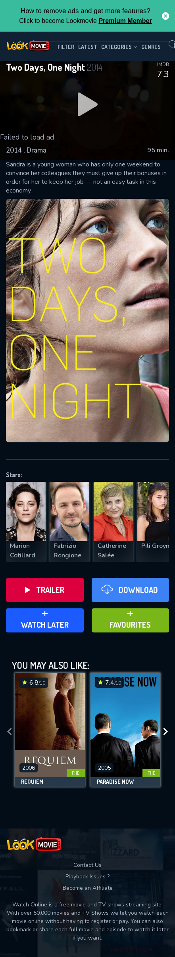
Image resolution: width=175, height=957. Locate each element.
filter (66, 46)
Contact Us (87, 865)
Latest (87, 46)
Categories (119, 47)
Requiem (32, 782)
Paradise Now (115, 782)
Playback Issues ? (87, 876)
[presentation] (9, 732)
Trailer (44, 589)
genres (151, 46)
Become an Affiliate (88, 888)
